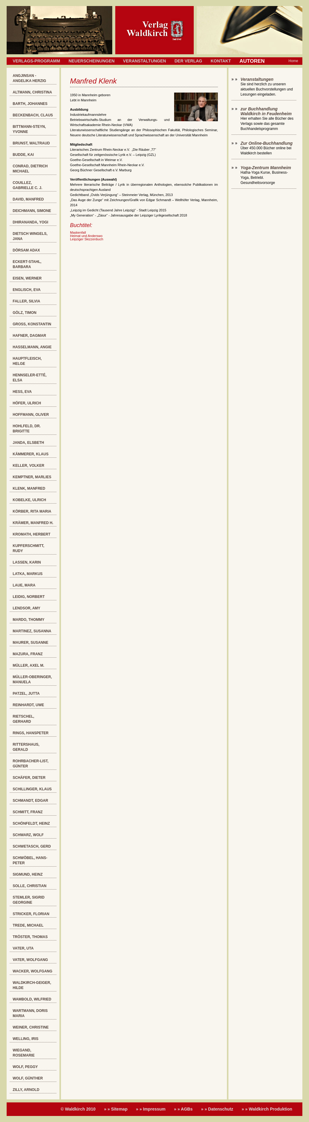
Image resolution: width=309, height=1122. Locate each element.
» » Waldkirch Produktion (267, 1109)
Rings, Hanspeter (31, 733)
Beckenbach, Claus (33, 115)
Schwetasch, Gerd (32, 846)
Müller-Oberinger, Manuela (32, 679)
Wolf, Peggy (25, 1067)
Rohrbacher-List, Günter (31, 763)
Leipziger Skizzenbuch (86, 239)
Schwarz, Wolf (28, 835)
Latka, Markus (28, 574)
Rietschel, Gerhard (23, 719)
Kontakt (221, 60)
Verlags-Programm (36, 60)
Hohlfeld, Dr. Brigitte (27, 428)
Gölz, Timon (25, 313)
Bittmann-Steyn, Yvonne (29, 129)
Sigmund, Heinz (28, 874)
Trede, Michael (28, 925)
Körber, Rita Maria (32, 511)
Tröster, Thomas (30, 937)
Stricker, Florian (31, 914)
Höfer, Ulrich (27, 403)
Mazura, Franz (28, 654)
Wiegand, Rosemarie (24, 1052)
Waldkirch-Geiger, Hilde (32, 985)
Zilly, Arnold (26, 1090)
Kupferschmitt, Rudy (28, 548)
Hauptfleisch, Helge (27, 361)
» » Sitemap (116, 1109)
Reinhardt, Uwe (28, 705)
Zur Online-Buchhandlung (267, 143)
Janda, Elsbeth (28, 443)
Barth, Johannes (30, 104)
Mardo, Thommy (28, 620)
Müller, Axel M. (28, 665)
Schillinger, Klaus (32, 789)
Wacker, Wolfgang (32, 971)
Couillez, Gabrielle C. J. (27, 185)
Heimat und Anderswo (86, 236)
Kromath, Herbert (31, 534)
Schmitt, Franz (28, 812)
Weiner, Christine (31, 1027)
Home (293, 61)
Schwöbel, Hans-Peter (30, 860)
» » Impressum (150, 1109)
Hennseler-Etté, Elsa (29, 377)
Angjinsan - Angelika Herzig (29, 78)
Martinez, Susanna (32, 631)
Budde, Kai (23, 155)
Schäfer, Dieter (29, 778)
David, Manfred (28, 199)
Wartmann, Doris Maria (30, 1013)
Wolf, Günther (28, 1078)
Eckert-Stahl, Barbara (27, 264)
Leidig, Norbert (29, 597)
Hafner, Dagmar (29, 335)
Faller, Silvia (26, 301)
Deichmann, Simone (32, 211)
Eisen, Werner (27, 278)
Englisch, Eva (26, 290)
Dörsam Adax (26, 250)
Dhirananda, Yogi (30, 222)
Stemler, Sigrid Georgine (28, 900)
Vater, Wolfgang (30, 960)
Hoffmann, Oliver (31, 414)
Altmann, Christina (32, 92)
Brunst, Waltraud (31, 143)
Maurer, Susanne (30, 642)
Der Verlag (188, 60)
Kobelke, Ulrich (29, 500)
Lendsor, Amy (26, 608)
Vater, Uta (23, 948)
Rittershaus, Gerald (26, 747)
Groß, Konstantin (32, 324)
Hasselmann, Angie (32, 347)
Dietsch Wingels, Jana (30, 236)
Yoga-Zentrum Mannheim (266, 167)
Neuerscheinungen (91, 60)
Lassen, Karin (27, 562)
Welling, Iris (25, 1039)
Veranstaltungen (144, 60)
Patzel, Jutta (26, 693)
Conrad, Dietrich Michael (30, 168)
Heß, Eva (22, 392)
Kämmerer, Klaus (31, 454)
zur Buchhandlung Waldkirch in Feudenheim (266, 111)
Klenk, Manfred (29, 488)
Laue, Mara (24, 585)
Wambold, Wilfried (32, 999)
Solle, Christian (29, 886)
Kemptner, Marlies (32, 477)
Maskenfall (78, 232)
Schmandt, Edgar (30, 800)
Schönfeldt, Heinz (31, 823)
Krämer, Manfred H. (33, 523)
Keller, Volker (28, 465)
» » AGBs (183, 1109)
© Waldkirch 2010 (78, 1109)
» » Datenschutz (217, 1109)
